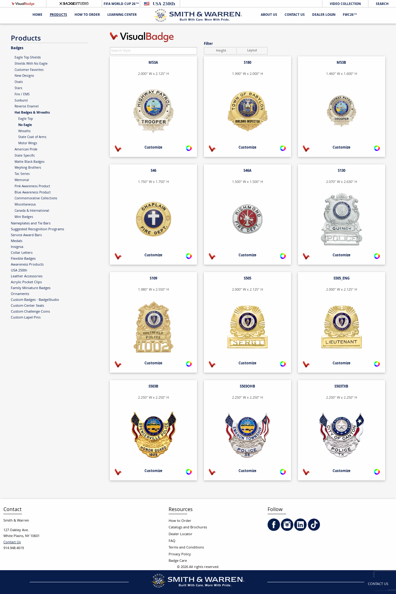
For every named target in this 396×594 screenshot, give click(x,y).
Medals (16, 241)
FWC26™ (350, 15)
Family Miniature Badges (30, 288)
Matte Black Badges (30, 162)
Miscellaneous (25, 204)
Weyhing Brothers (28, 168)
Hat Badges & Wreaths (32, 113)
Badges (17, 48)
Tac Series (22, 174)
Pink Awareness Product (32, 186)
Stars (18, 88)
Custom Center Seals (27, 305)
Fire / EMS (22, 94)
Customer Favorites (29, 70)
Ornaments (20, 294)
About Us (269, 15)
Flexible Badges (23, 258)
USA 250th (19, 270)
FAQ (172, 541)
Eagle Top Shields (28, 57)
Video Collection (345, 4)
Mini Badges (24, 217)
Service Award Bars (26, 235)
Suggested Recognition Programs (37, 229)
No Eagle (25, 125)
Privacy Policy (180, 554)
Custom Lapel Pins (26, 317)
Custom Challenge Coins (30, 311)
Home (37, 15)
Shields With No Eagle (31, 64)
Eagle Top (25, 119)
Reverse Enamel (27, 106)
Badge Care (178, 561)
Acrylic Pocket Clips (26, 282)
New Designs (24, 76)
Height (221, 51)
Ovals (19, 82)
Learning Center (122, 15)
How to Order (180, 521)
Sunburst (21, 100)
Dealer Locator (180, 534)
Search (382, 4)
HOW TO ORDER (87, 15)
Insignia (17, 247)
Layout (252, 50)
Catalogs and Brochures (188, 527)
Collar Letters (21, 252)
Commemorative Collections (36, 198)
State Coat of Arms (32, 137)
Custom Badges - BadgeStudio (35, 299)
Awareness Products (27, 264)
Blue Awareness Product (33, 192)
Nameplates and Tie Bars (30, 223)
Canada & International (32, 211)
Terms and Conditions (186, 547)
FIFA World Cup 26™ (121, 4)
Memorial (22, 180)
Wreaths (24, 131)
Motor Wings (27, 143)
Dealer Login (323, 15)
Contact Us (295, 15)
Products (58, 15)
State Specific (25, 156)
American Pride (26, 149)
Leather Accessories (26, 276)
